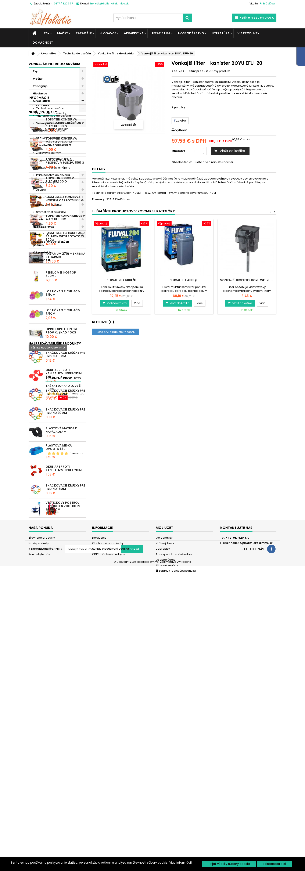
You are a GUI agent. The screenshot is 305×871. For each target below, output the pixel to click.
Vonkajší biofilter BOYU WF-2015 (246, 280)
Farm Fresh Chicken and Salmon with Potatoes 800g (65, 437)
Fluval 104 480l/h (184, 280)
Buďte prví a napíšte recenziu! (214, 162)
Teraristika (160, 33)
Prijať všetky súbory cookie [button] (229, 863)
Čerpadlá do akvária (50, 131)
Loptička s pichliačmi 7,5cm (63, 513)
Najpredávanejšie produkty (55, 559)
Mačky (62, 33)
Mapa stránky (38, 829)
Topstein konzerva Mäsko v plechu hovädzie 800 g (61, 342)
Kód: (175, 71)
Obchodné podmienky (50, 286)
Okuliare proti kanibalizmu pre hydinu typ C (64, 588)
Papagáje (84, 33)
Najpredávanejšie (41, 818)
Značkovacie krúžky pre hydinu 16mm (65, 702)
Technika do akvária (50, 108)
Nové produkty (43, 313)
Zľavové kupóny (167, 834)
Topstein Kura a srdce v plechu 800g (65, 418)
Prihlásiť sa (267, 3)
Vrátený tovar (165, 812)
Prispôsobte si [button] (274, 863)
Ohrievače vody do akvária (55, 160)
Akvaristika (134, 33)
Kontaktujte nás (39, 823)
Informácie (39, 270)
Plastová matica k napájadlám (61, 645)
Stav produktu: (200, 71)
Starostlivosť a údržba (51, 212)
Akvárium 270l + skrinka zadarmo (65, 456)
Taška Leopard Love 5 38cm (63, 758)
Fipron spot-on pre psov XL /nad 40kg (62, 532)
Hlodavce (108, 33)
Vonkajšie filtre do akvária (54, 123)
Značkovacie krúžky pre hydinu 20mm (65, 626)
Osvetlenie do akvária (51, 145)
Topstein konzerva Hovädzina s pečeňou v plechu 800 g (65, 323)
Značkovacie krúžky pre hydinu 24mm (65, 608)
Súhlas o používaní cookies (53, 294)
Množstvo (179, 151)
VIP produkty (248, 33)
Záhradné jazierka (49, 205)
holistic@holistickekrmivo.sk (251, 812)
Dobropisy (163, 818)
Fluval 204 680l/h (121, 280)
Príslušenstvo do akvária (53, 175)
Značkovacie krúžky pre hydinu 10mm (65, 570)
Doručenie (41, 279)
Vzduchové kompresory (52, 138)
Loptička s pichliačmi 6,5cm (63, 494)
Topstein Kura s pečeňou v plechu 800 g (65, 362)
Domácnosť (43, 42)
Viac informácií (180, 862)
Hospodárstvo (191, 33)
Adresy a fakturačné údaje (174, 823)
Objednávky (164, 807)
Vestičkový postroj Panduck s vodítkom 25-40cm (63, 721)
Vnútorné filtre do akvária (53, 116)
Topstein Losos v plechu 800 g (60, 381)
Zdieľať (180, 121)
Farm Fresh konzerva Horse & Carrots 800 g (65, 400)
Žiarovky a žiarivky (48, 153)
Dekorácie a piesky (49, 197)
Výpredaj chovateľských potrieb (51, 243)
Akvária (41, 190)
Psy (46, 33)
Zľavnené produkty (46, 749)
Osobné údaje (166, 829)
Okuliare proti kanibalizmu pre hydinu (64, 684)
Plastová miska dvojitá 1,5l (59, 662)
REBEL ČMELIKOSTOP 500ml (61, 475)
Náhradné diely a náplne (53, 168)
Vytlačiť (181, 130)
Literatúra (221, 33)
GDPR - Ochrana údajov (51, 302)
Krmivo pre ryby (47, 182)
